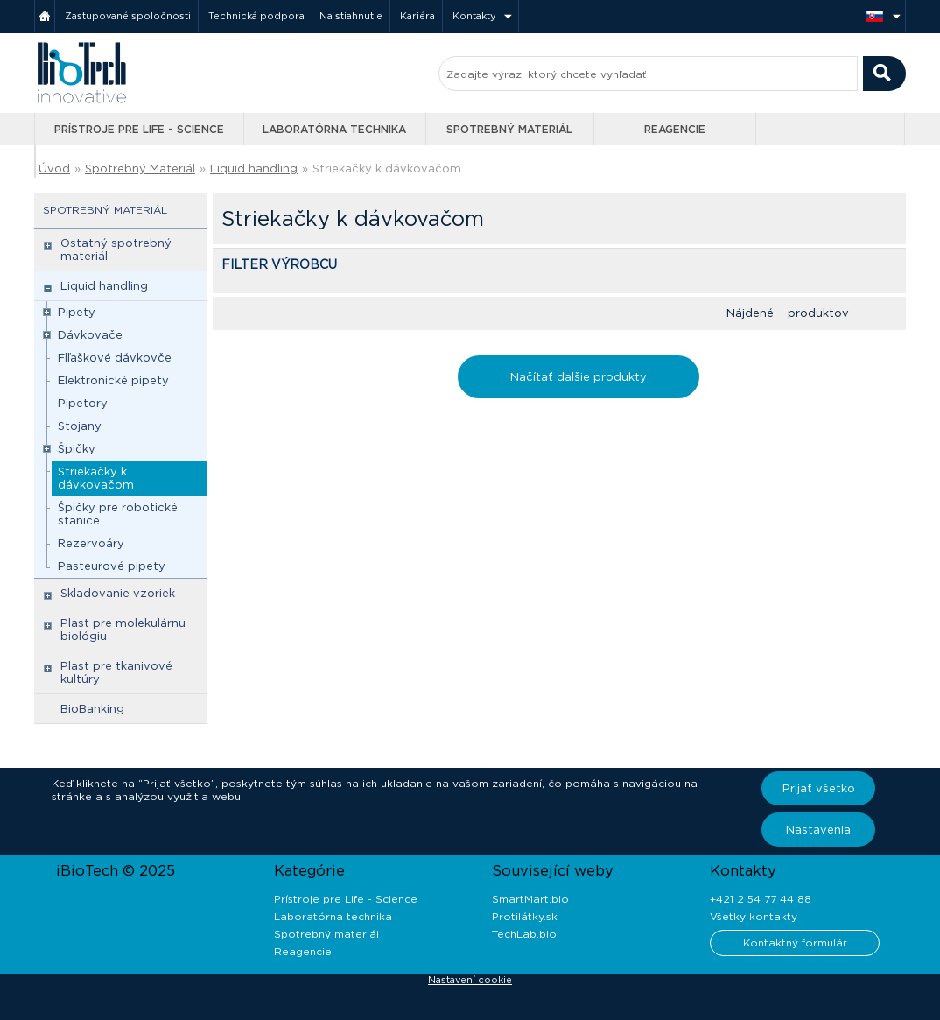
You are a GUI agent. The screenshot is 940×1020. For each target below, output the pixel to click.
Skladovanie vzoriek (117, 593)
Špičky (76, 448)
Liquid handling (254, 168)
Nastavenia (818, 829)
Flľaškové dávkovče (115, 357)
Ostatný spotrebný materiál (116, 249)
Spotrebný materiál (509, 129)
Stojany (80, 426)
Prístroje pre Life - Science (139, 129)
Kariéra (417, 16)
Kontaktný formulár (795, 942)
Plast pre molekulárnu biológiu (123, 629)
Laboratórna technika (334, 129)
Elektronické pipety (113, 380)
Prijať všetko (818, 788)
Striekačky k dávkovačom (386, 168)
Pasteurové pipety (111, 566)
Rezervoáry (91, 543)
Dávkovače (90, 334)
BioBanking (92, 708)
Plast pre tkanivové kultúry (116, 672)
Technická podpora (256, 16)
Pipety (76, 312)
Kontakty (474, 16)
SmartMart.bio (530, 898)
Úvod (54, 168)
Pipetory (83, 403)
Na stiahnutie (350, 16)
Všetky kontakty (753, 916)
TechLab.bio (524, 933)
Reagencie (674, 129)
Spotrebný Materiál (140, 168)
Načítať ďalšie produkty (578, 376)
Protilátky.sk (525, 916)
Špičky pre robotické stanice (118, 514)
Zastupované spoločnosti (128, 16)
